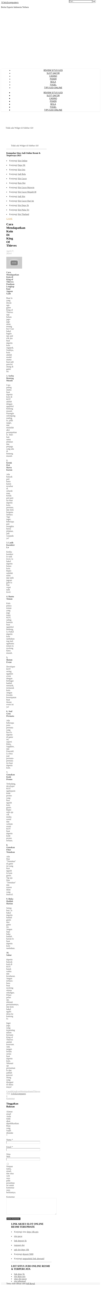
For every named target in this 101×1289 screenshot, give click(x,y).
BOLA (53, 81)
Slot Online (22, 161)
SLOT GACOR (53, 73)
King (14, 1091)
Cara (8, 1091)
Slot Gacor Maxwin (26, 187)
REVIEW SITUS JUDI (53, 70)
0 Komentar (10, 1097)
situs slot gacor (20, 1282)
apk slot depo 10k (21, 1253)
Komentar (10, 1197)
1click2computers (18, 1094)
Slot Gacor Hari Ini (26, 201)
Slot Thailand (23, 214)
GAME (9, 219)
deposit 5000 (27, 1257)
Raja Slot (21, 183)
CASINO (53, 76)
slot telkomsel (20, 1284)
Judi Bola (22, 174)
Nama (9, 1140)
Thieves (37, 1091)
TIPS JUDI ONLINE (53, 87)
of (33, 1091)
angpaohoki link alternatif (33, 1262)
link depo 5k (19, 1277)
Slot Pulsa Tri (23, 210)
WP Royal (30, 1287)
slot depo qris (19, 1279)
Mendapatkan (26, 1091)
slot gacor (18, 1239)
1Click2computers (10, 2)
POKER (53, 78)
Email (9, 1147)
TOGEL (53, 84)
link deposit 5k (20, 1244)
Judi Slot (21, 196)
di (11, 1091)
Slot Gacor (22, 178)
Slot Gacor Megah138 (27, 192)
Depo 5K (21, 165)
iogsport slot (19, 1248)
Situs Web (8, 1155)
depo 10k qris (32, 1235)
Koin (18, 1091)
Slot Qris (21, 170)
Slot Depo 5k (23, 205)
